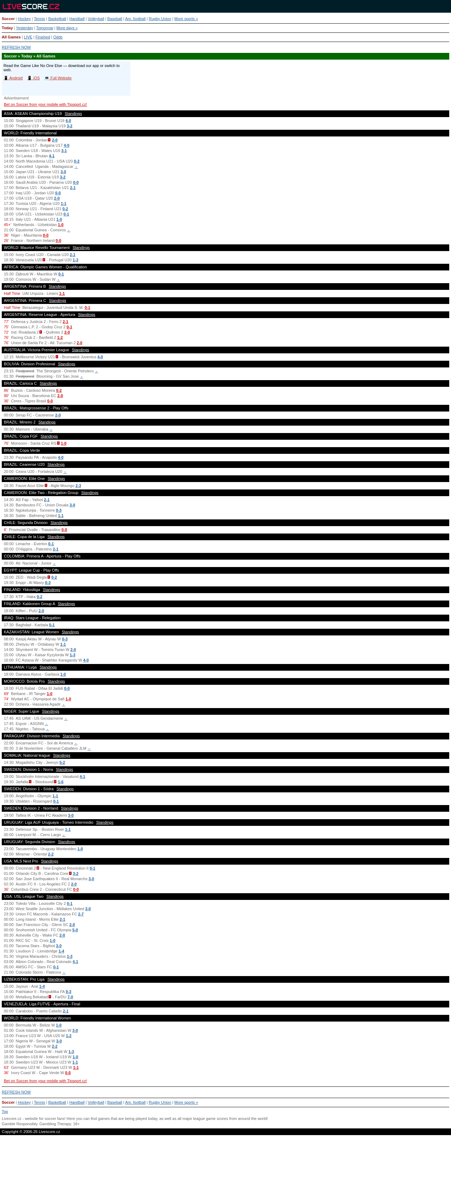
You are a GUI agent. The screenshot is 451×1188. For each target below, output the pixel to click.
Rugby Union (160, 19)
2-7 (81, 914)
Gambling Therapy (55, 1124)
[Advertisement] (225, 1164)
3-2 (69, 126)
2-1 (73, 187)
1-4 (61, 951)
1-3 (75, 260)
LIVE (28, 37)
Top (5, 1111)
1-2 (60, 337)
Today (7, 28)
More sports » (186, 19)
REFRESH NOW (16, 47)
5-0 (75, 930)
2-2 (51, 854)
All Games (11, 37)
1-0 (59, 219)
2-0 (54, 140)
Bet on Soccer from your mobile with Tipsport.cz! (45, 104)
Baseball (114, 19)
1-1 (64, 203)
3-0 (63, 172)
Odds (57, 37)
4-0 (68, 120)
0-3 (59, 510)
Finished (43, 37)
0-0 (76, 182)
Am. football (135, 19)
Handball (77, 19)
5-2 (62, 762)
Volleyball (96, 19)
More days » (67, 28)
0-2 (77, 161)
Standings (73, 113)
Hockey (24, 19)
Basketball (57, 19)
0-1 (66, 214)
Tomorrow (44, 28)
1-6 (60, 782)
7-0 (70, 997)
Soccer (8, 19)
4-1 (52, 156)
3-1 (64, 150)
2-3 (78, 485)
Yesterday (24, 28)
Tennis (39, 19)
